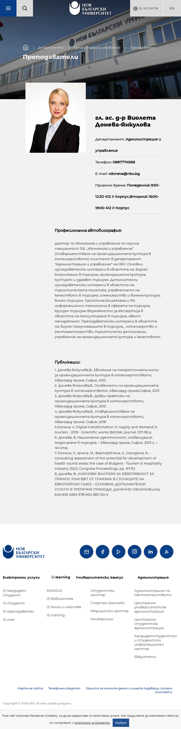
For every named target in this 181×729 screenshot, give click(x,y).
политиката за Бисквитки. (92, 723)
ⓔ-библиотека (60, 599)
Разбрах (121, 723)
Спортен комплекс (107, 603)
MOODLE (54, 591)
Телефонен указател (64, 688)
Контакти (163, 692)
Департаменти (51, 47)
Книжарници (101, 619)
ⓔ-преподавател (18, 611)
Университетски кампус (99, 577)
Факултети (145, 657)
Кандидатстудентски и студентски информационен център (153, 642)
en (172, 8)
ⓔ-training (56, 615)
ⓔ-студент (14, 603)
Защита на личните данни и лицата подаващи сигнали (129, 688)
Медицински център (109, 611)
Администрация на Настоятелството (152, 593)
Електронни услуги (21, 577)
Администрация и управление (96, 47)
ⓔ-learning (60, 577)
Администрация (153, 577)
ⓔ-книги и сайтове (64, 607)
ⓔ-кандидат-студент (15, 593)
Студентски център (102, 593)
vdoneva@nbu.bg (124, 173)
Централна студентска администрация (149, 623)
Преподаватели (143, 47)
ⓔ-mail (9, 620)
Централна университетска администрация (150, 607)
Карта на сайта (30, 688)
